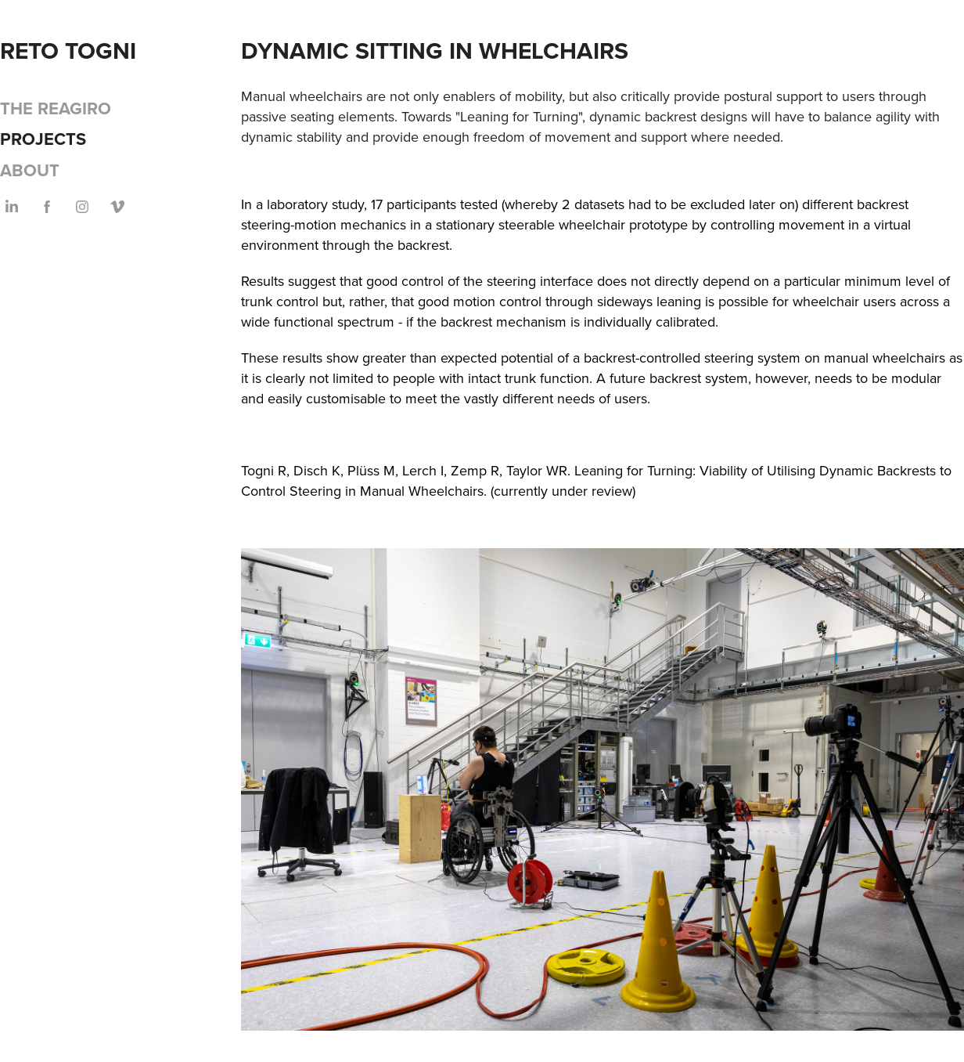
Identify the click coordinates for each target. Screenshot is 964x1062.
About (29, 169)
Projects (43, 138)
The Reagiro (55, 108)
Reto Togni (68, 50)
